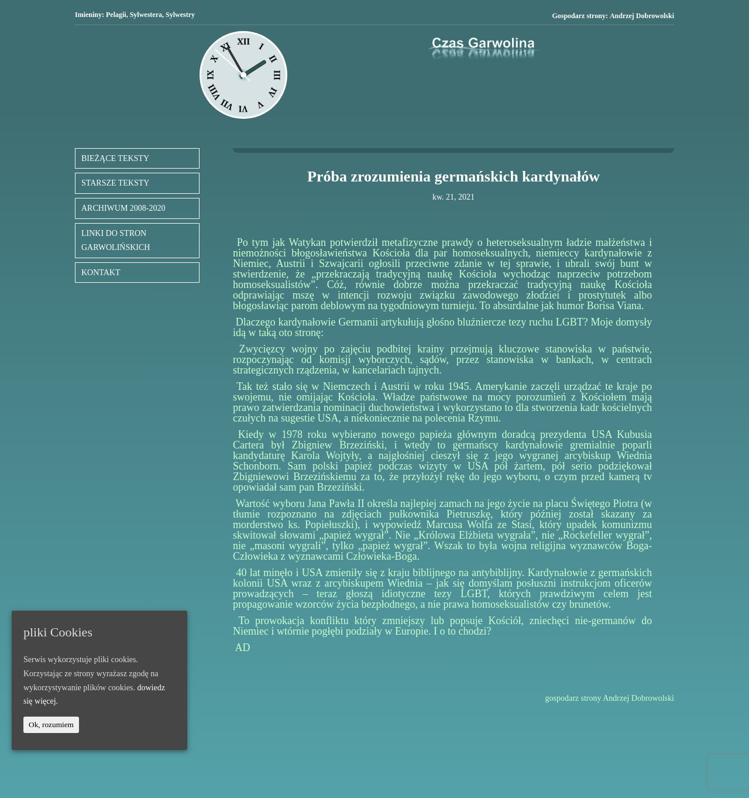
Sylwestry (180, 15)
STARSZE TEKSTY (115, 183)
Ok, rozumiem (51, 724)
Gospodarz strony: (613, 16)
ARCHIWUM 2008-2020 (123, 208)
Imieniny (88, 15)
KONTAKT (101, 272)
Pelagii (116, 15)
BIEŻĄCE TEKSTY (115, 158)
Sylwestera (146, 15)
